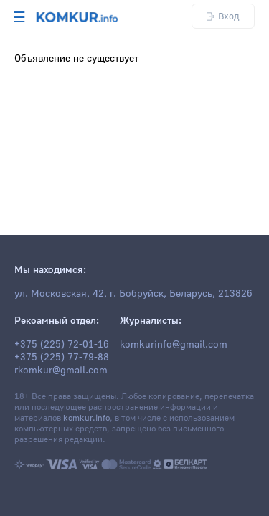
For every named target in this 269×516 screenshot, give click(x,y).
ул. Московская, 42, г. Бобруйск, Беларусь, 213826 (133, 293)
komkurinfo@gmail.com (173, 344)
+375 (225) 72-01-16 (61, 344)
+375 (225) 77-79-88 (61, 357)
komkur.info (86, 418)
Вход (223, 16)
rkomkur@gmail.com (61, 370)
